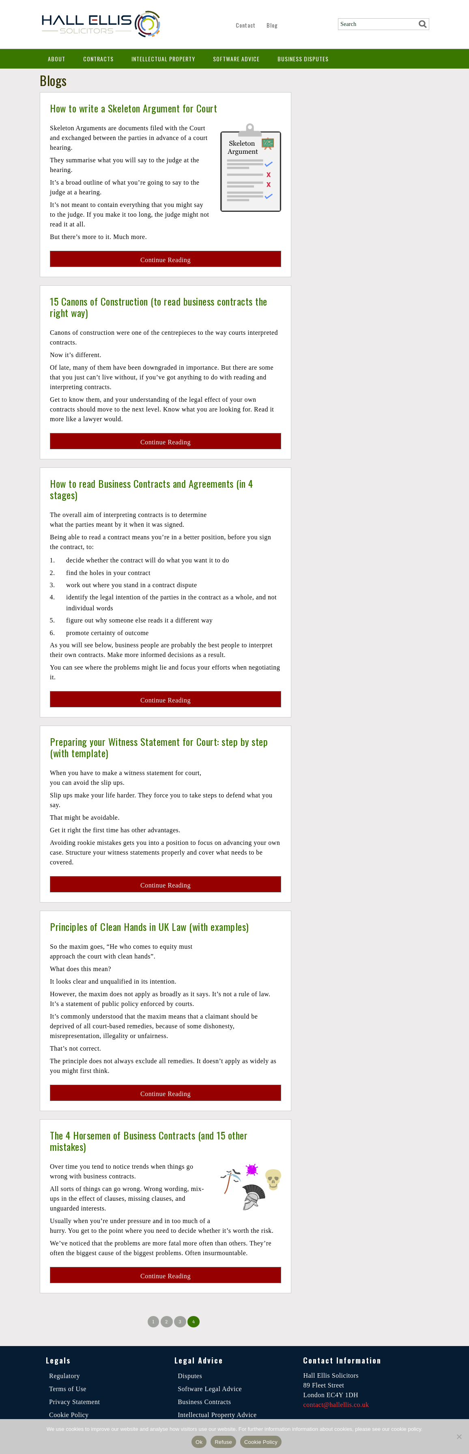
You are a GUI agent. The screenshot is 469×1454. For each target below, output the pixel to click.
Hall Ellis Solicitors (100, 24)
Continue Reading (165, 259)
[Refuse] (459, 1436)
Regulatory (64, 1375)
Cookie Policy (69, 1414)
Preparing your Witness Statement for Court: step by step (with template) (165, 747)
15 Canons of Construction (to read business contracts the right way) (158, 306)
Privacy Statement (74, 1401)
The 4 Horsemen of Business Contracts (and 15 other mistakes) (155, 1140)
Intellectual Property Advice (217, 1414)
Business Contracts (204, 1401)
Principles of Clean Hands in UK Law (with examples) (155, 926)
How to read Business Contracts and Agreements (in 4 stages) (158, 489)
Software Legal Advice (210, 1388)
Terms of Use (67, 1388)
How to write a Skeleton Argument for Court (138, 107)
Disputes (190, 1375)
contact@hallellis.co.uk (336, 1404)
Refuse (223, 1442)
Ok (199, 1442)
